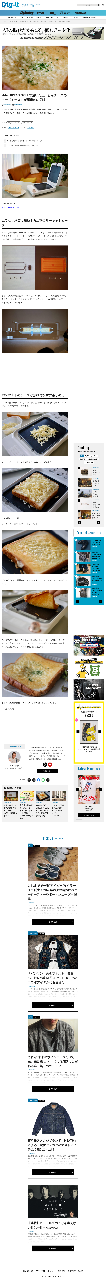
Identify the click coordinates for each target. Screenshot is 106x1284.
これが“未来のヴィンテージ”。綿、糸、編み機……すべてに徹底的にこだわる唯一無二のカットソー (53, 1061)
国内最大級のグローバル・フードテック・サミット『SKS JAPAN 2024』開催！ (26, 811)
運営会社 (61, 1271)
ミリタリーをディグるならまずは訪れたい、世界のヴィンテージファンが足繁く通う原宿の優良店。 (96, 483)
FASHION (12, 17)
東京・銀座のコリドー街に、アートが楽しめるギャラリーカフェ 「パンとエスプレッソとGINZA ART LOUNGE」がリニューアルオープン (96, 515)
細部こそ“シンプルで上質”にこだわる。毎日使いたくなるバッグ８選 (96, 472)
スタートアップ (14, 123)
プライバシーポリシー (45, 1271)
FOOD (76, 17)
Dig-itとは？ (28, 1271)
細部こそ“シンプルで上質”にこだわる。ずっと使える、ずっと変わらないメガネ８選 (96, 505)
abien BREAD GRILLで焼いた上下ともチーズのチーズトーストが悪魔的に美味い (45, 21)
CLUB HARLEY (93, 459)
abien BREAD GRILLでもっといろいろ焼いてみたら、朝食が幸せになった (43, 810)
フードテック (27, 123)
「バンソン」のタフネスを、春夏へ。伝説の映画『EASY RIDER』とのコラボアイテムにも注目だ (52, 978)
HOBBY (30, 17)
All (82, 456)
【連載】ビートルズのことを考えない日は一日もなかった (52, 1225)
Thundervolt (13, 21)
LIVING (39, 17)
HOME (4, 21)
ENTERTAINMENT (90, 17)
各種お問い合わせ (75, 1271)
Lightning (88, 456)
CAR (21, 17)
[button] (79, 522)
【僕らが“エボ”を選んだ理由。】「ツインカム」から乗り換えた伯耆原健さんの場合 (96, 494)
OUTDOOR (66, 17)
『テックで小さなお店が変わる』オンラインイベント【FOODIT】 (58, 810)
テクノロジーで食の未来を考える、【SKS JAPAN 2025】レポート (10, 810)
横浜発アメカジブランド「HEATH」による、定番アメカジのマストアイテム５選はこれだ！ (52, 1145)
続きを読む (53, 922)
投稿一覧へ (48, 771)
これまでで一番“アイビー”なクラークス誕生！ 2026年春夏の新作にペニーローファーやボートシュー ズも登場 (52, 892)
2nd (95, 456)
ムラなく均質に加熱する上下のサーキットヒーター (23, 141)
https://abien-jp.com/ (10, 207)
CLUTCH (83, 459)
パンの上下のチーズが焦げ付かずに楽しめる (21, 145)
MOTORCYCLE (52, 17)
